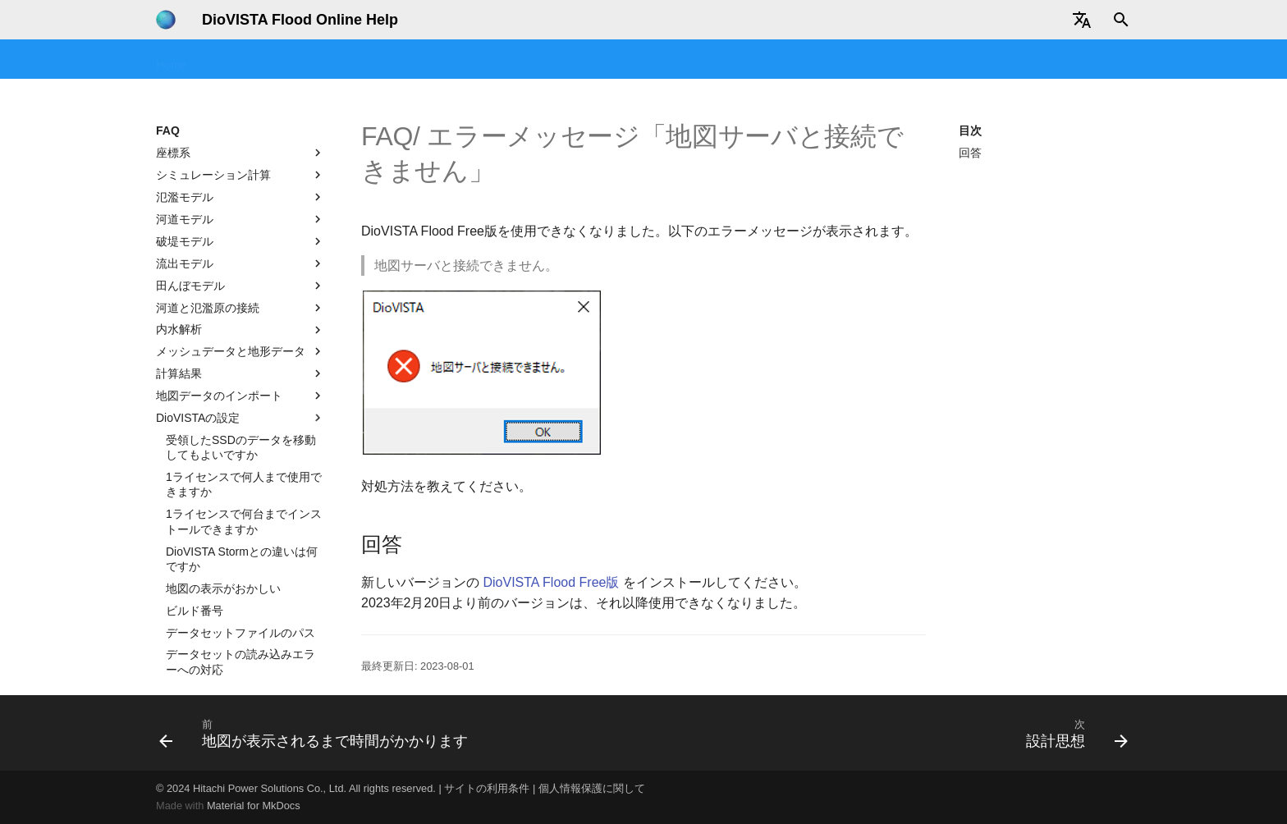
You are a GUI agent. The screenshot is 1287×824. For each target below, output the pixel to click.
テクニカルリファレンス (692, 59)
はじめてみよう (248, 59)
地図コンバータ (817, 59)
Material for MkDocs (253, 805)
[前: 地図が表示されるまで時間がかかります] (317, 732)
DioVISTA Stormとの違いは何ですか (242, 409)
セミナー (334, 59)
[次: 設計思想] (1073, 732)
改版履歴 (982, 59)
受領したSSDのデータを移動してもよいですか (241, 298)
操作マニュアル (521, 59)
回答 (970, 152)
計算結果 (240, 224)
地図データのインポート (240, 246)
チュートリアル (419, 59)
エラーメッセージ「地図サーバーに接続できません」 (240, 587)
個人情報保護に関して (591, 788)
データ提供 (908, 59)
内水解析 (240, 180)
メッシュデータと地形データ (240, 202)
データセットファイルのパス (240, 483)
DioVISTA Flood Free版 (551, 582)
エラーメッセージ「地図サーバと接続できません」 (240, 661)
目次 (970, 130)
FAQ (595, 59)
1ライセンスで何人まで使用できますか (244, 335)
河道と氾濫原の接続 (240, 158)
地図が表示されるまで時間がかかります (240, 624)
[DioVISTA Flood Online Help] (165, 19)
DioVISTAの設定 (240, 268)
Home (171, 59)
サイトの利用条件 (486, 788)
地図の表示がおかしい (223, 439)
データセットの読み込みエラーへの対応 (240, 512)
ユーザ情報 (1055, 59)
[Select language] (1081, 19)
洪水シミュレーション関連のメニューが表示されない (240, 550)
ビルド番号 (194, 461)
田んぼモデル (240, 136)
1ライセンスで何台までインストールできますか (244, 372)
